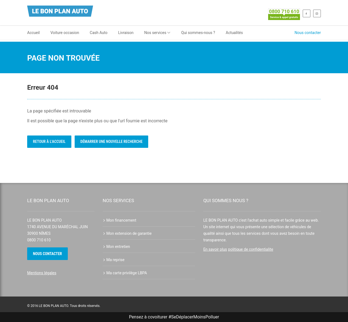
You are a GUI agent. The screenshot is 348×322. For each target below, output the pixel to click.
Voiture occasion (64, 32)
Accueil (33, 32)
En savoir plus (215, 249)
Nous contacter (307, 32)
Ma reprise (114, 260)
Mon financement (119, 220)
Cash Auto (98, 32)
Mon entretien (116, 246)
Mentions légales (41, 273)
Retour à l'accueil (49, 141)
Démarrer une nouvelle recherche (111, 141)
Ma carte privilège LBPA (125, 273)
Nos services (157, 32)
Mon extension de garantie (127, 233)
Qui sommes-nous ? (198, 32)
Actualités (234, 32)
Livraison (125, 32)
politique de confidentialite (250, 249)
